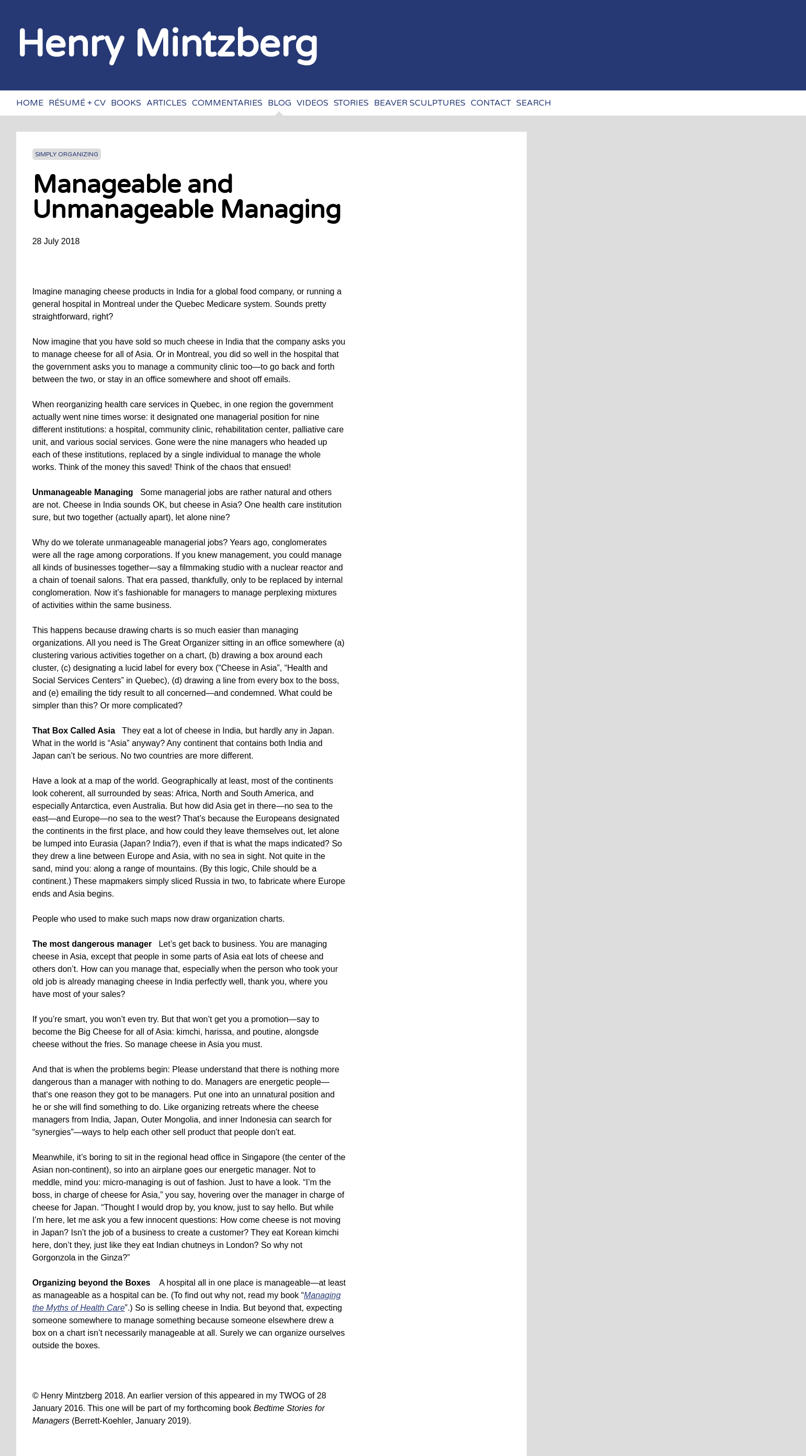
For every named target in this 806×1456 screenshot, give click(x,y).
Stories (351, 103)
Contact (491, 103)
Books (126, 103)
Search (533, 103)
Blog (279, 103)
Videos (312, 103)
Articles (166, 103)
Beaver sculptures (420, 103)
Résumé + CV (77, 103)
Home (29, 103)
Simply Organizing (66, 154)
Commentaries (227, 103)
